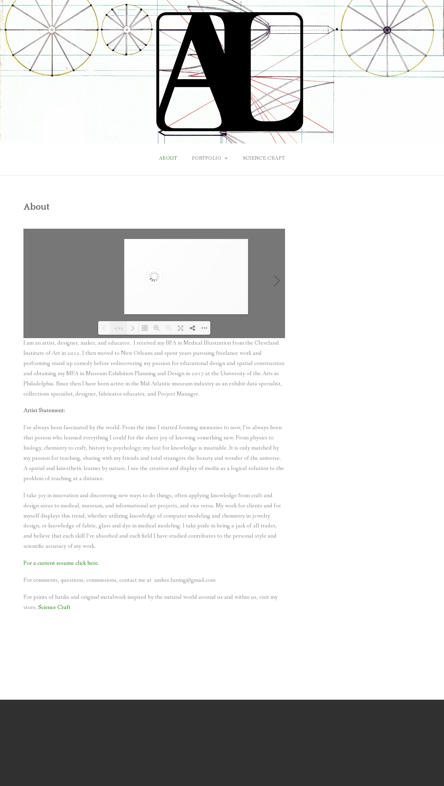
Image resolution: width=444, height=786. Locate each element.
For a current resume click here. (61, 563)
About (168, 158)
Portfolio (206, 158)
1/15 (118, 328)
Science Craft (264, 158)
